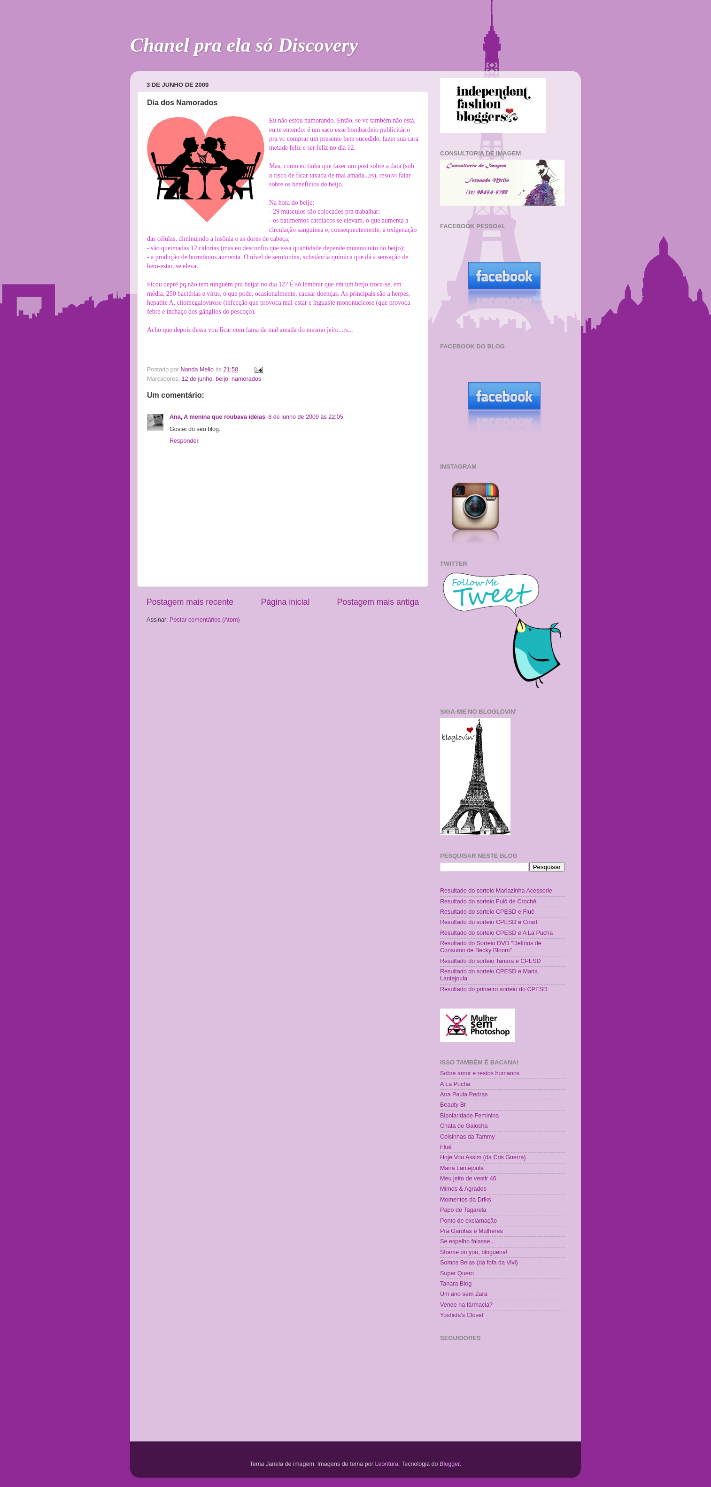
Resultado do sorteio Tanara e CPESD (490, 961)
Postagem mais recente (190, 602)
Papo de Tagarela (463, 1210)
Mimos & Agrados (463, 1189)
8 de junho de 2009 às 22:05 (305, 417)
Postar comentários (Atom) (205, 619)
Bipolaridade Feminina (469, 1115)
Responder (184, 441)
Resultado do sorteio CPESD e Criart (488, 922)
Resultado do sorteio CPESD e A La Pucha (496, 933)
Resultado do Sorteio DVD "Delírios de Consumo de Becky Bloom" (490, 947)
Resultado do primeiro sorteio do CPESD (494, 989)
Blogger (450, 1464)
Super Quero (457, 1273)
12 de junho (197, 379)
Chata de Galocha (464, 1126)
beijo (222, 379)
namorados (246, 379)
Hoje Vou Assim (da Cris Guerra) (483, 1157)
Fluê (446, 1147)
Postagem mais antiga (378, 602)
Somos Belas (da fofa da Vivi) (479, 1262)
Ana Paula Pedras (464, 1094)
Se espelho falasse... (467, 1241)
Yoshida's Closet (461, 1315)
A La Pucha (455, 1084)
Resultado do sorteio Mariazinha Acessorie (496, 890)
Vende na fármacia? (466, 1305)
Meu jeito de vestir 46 (468, 1178)
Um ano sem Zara (463, 1294)
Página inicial (285, 602)
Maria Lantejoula (462, 1168)
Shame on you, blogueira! (474, 1252)
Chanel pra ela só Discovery (244, 45)
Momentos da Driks (465, 1199)
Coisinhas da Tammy (467, 1136)
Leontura (386, 1464)
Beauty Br (453, 1105)
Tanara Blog (455, 1283)
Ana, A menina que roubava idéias (217, 417)
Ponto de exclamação (468, 1220)
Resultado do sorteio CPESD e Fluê (487, 912)
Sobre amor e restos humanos (479, 1073)
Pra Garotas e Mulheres (471, 1231)
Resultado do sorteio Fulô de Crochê (488, 901)
